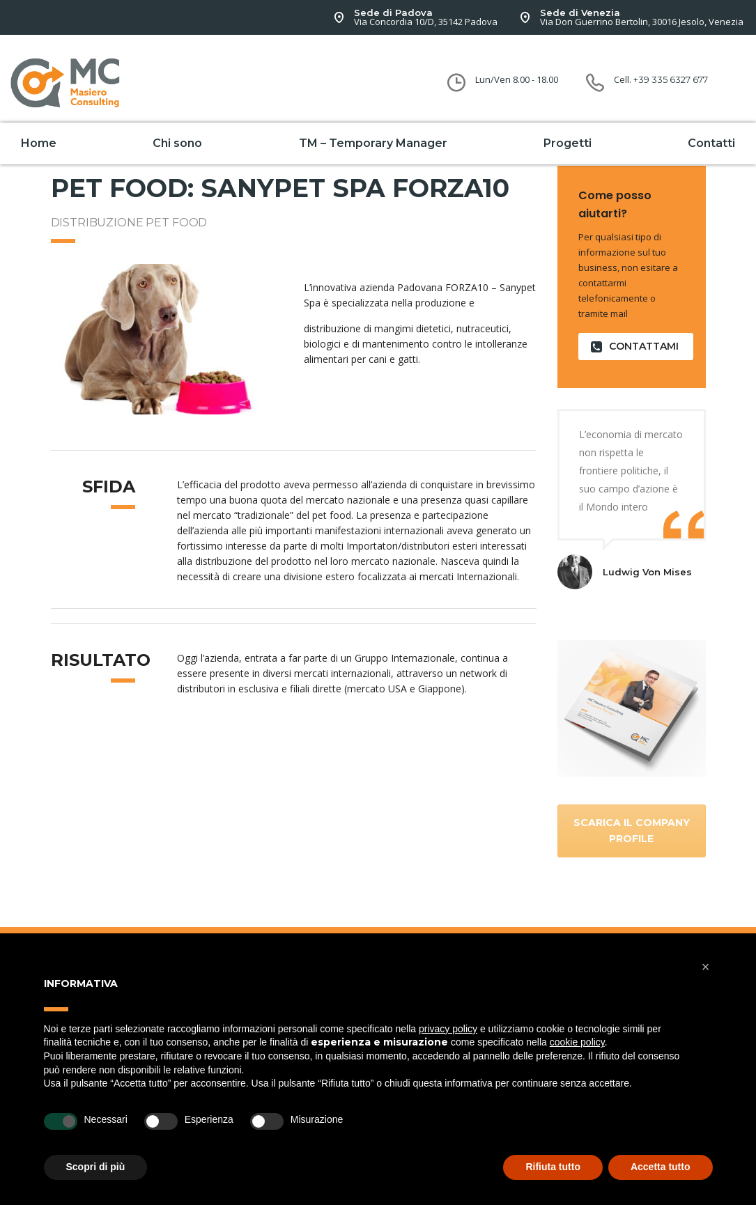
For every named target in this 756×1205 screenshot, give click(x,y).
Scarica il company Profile (631, 830)
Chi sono (177, 143)
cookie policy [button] (577, 1042)
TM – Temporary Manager (373, 143)
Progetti (567, 143)
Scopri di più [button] (95, 1166)
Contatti (711, 143)
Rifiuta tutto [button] (552, 1166)
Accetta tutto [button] (661, 1166)
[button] (706, 967)
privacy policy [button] (448, 1028)
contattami (635, 346)
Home (38, 143)
